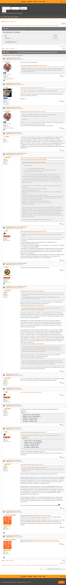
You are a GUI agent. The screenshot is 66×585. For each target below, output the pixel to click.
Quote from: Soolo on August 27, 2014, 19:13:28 (32, 464)
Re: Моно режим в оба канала (13, 388)
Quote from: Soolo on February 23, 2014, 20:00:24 (34, 162)
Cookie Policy (28, 582)
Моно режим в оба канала (12, 374)
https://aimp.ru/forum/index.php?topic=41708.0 (30, 392)
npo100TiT (8, 157)
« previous (61, 46)
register (9, 6)
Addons (35, 1)
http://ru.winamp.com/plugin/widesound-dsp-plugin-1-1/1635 (36, 518)
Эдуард (7, 136)
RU (61, 1)
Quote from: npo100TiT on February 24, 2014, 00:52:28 (34, 159)
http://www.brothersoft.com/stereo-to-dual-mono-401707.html (46, 541)
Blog (44, 1)
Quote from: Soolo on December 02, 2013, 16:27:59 (32, 87)
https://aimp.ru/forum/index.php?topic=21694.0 (47, 540)
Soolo (6, 231)
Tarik (6, 87)
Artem (6, 267)
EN (64, 1)
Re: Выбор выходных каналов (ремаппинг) (16, 153)
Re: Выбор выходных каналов (13, 58)
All (9, 48)
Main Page (23, 1)
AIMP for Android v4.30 (10, 21)
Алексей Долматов (10, 515)
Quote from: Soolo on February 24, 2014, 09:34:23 (32, 291)
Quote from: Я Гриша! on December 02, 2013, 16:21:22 (34, 65)
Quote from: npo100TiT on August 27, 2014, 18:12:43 (33, 432)
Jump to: (41, 569)
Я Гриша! (7, 62)
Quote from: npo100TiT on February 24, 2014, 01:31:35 (34, 231)
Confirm (61, 582)
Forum (40, 1)
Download (29, 1)
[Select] (25, 412)
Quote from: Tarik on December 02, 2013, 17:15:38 (32, 111)
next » (64, 46)
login (6, 6)
